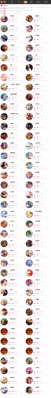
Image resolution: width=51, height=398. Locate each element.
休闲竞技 (17, 8)
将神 (10, 64)
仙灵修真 (37, 348)
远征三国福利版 (38, 211)
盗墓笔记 (37, 123)
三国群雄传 (37, 182)
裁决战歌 (37, 201)
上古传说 (11, 172)
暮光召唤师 (37, 230)
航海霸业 (11, 143)
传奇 (6, 10)
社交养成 (20, 8)
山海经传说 (37, 289)
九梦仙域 (11, 211)
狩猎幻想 (37, 191)
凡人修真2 (37, 64)
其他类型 (23, 8)
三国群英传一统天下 (14, 113)
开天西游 (11, 45)
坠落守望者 (12, 338)
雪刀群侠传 (12, 270)
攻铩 (10, 240)
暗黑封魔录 (12, 152)
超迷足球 (11, 230)
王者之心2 (37, 113)
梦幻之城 (11, 309)
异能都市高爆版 (13, 94)
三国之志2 (37, 309)
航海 (26, 10)
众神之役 (11, 221)
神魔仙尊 (37, 16)
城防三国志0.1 (12, 318)
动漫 (16, 10)
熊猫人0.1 (11, 250)
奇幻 (18, 10)
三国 (8, 10)
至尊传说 (37, 45)
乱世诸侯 (37, 133)
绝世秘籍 (11, 358)
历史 (20, 10)
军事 (22, 10)
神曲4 (11, 299)
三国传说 (11, 162)
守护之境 (11, 260)
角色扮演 (7, 8)
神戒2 (11, 289)
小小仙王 (37, 260)
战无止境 (11, 25)
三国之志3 (37, 279)
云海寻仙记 (37, 143)
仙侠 (14, 10)
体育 (24, 10)
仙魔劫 (11, 123)
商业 (28, 10)
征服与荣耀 (37, 221)
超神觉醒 (37, 172)
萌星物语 (11, 387)
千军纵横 (37, 367)
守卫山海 (37, 152)
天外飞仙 (11, 55)
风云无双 (11, 201)
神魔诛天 (37, 84)
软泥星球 (37, 162)
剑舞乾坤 (37, 387)
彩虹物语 (37, 377)
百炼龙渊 (37, 35)
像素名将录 (12, 279)
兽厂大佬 (37, 25)
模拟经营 (14, 8)
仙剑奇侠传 (37, 250)
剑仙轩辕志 (12, 348)
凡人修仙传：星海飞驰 (14, 84)
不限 (4, 8)
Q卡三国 (37, 318)
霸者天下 (11, 35)
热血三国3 (11, 103)
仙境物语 (37, 299)
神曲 (36, 358)
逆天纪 (36, 328)
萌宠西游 (37, 240)
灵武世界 (11, 16)
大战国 (11, 133)
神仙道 (11, 74)
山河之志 (37, 103)
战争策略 (10, 8)
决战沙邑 (11, 191)
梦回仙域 (11, 367)
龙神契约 (37, 338)
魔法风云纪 (12, 377)
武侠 (12, 10)
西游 (10, 10)
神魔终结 (37, 270)
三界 (36, 55)
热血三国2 (37, 94)
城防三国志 (12, 182)
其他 (30, 10)
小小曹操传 (12, 328)
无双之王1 (37, 74)
